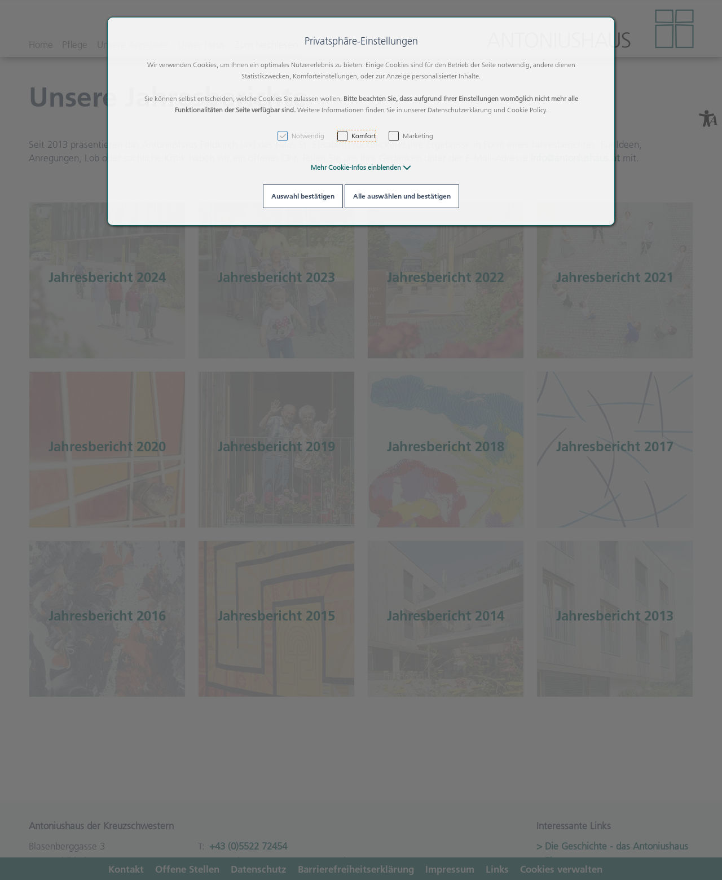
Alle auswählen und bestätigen (402, 196)
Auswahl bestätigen (302, 196)
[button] (361, 167)
